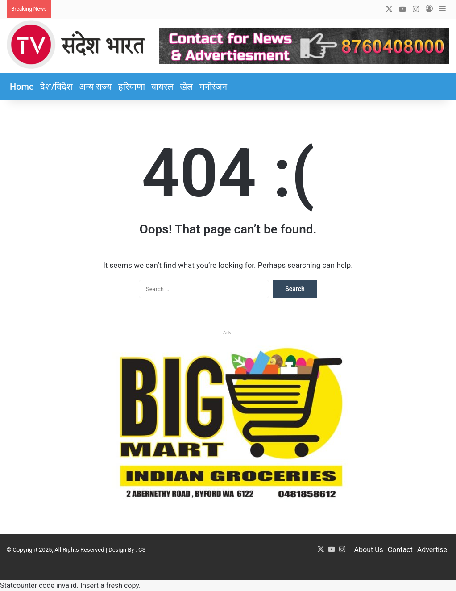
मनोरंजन (213, 86)
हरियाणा (131, 86)
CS (141, 549)
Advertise (432, 549)
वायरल (162, 86)
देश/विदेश (56, 86)
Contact (400, 549)
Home (22, 86)
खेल (186, 86)
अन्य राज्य (95, 86)
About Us (368, 549)
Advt (228, 333)
